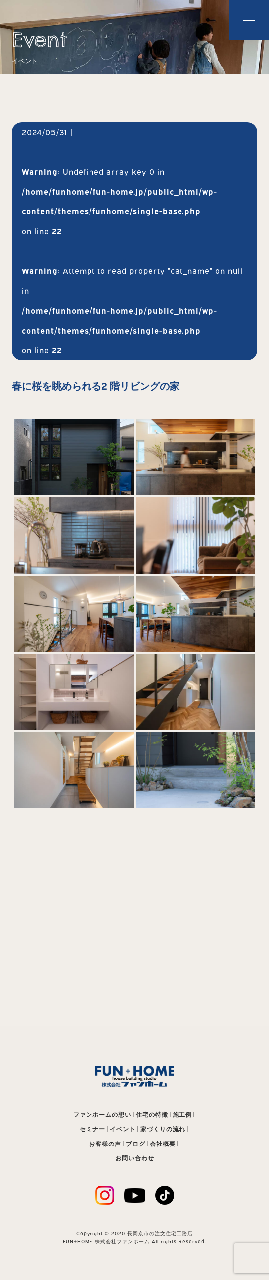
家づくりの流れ (162, 1129)
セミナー (92, 1129)
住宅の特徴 (152, 1114)
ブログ (135, 1143)
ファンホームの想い (102, 1114)
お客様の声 (105, 1143)
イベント (123, 1129)
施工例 (182, 1114)
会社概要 (163, 1143)
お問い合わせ (134, 1158)
